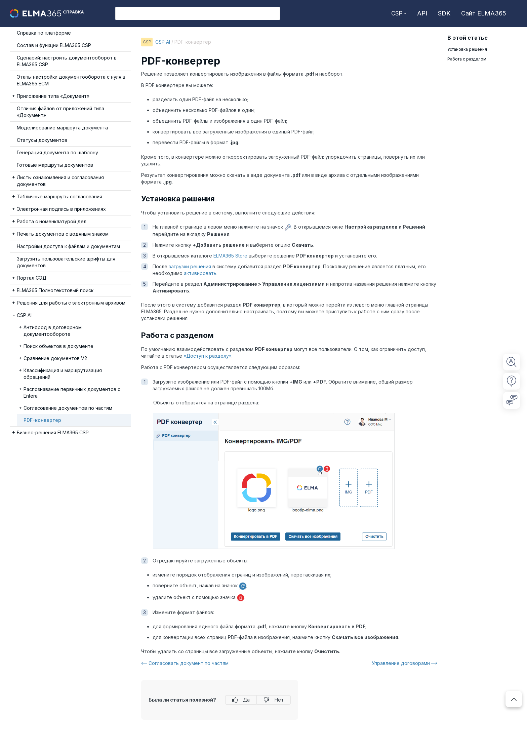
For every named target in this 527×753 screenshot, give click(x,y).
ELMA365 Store (230, 256)
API (422, 13)
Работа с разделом (467, 59)
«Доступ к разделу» (208, 356)
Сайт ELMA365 (483, 13)
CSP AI (162, 42)
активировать (200, 273)
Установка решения (467, 49)
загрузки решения (190, 266)
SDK (444, 13)
